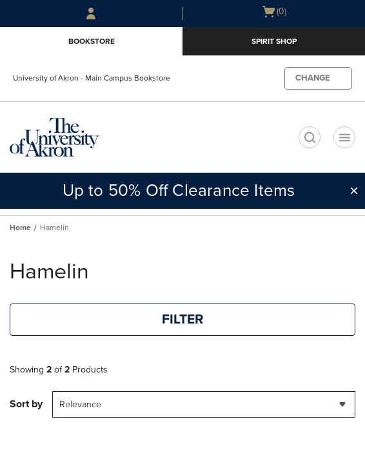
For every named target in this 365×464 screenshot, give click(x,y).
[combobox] (203, 404)
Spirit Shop (274, 41)
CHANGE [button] (312, 78)
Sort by (26, 404)
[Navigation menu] (344, 137)
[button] (354, 190)
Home (20, 227)
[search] (310, 137)
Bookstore (91, 41)
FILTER (183, 319)
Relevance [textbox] (80, 404)
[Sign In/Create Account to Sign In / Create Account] (91, 13)
